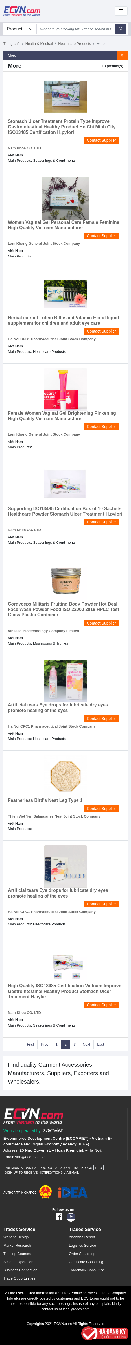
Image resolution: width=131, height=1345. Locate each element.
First (30, 1044)
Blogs (86, 1167)
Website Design (16, 1237)
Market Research (17, 1245)
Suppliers (69, 1167)
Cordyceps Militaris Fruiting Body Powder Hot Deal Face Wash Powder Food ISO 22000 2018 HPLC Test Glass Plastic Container (63, 609)
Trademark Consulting (86, 1270)
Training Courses (17, 1254)
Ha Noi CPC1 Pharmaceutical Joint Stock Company (52, 339)
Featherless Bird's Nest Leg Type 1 (45, 800)
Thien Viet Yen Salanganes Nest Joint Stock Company (54, 816)
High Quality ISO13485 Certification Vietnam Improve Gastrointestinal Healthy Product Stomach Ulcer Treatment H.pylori (64, 991)
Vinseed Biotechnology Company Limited (43, 631)
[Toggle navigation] (121, 11)
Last (100, 1044)
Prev (44, 1044)
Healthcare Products (74, 44)
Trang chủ (11, 44)
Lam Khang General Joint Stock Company (44, 243)
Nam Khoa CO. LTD (24, 148)
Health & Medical (39, 44)
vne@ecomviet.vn (30, 1157)
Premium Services (20, 1167)
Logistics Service (82, 1245)
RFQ (98, 1167)
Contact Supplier (101, 140)
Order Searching (82, 1254)
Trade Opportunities (19, 1278)
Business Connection (20, 1270)
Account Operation (18, 1262)
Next (86, 1044)
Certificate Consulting (86, 1262)
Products (48, 1167)
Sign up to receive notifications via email (42, 1172)
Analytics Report (82, 1237)
